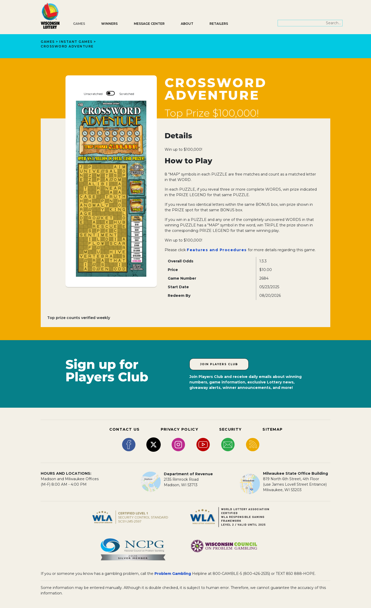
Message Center (149, 24)
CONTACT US (124, 429)
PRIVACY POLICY (179, 429)
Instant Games (76, 42)
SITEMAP (272, 429)
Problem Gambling (172, 573)
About (187, 24)
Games (79, 24)
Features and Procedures (217, 250)
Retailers (219, 24)
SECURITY (230, 429)
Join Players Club (219, 364)
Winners (109, 24)
